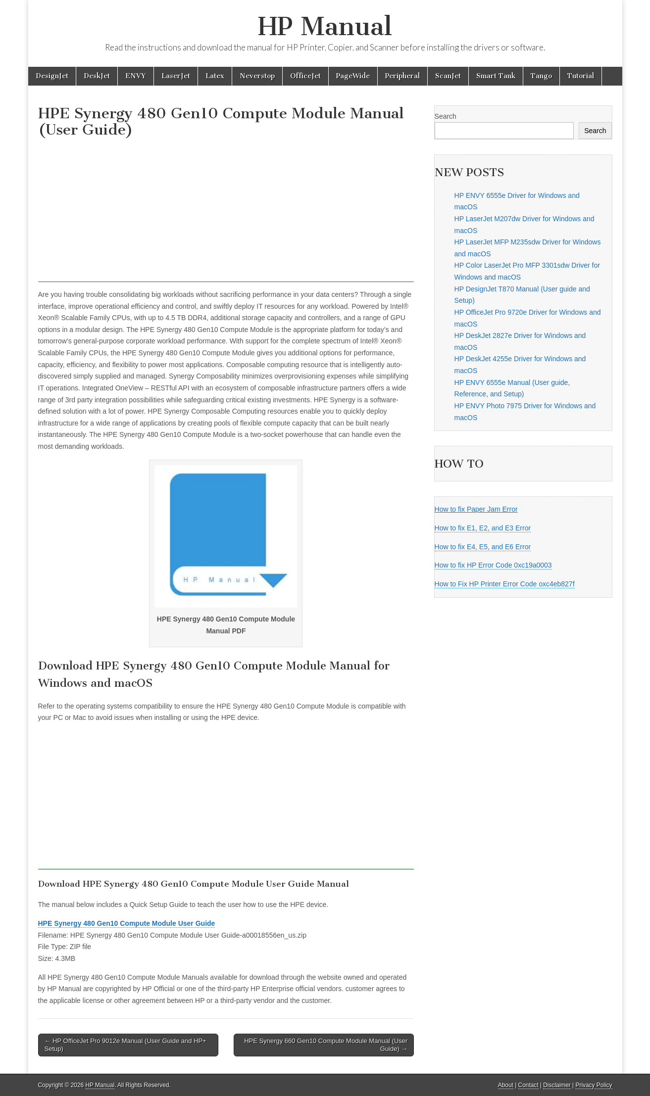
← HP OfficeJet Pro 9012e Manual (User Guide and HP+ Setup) (125, 1044)
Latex (214, 76)
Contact (528, 1085)
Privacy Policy (593, 1085)
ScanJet (448, 76)
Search (445, 116)
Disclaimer (557, 1085)
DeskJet (97, 76)
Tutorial (580, 76)
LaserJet (175, 76)
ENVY (135, 76)
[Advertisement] (226, 212)
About (505, 1085)
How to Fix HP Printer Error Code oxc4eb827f (505, 584)
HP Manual (325, 26)
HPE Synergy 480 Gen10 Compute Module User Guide (126, 923)
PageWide (353, 76)
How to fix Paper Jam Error (476, 509)
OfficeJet (305, 76)
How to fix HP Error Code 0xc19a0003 (493, 565)
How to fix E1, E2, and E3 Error (483, 528)
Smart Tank (495, 76)
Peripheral (402, 76)
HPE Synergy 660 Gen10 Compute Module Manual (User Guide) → (325, 1044)
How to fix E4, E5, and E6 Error (483, 547)
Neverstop (257, 76)
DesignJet (52, 76)
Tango (541, 76)
